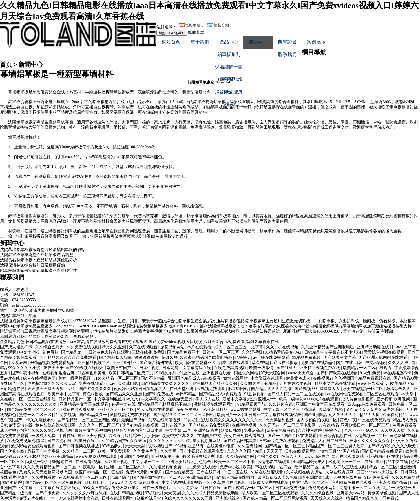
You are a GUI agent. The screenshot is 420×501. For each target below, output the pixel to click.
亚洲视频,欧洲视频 (393, 399)
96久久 (372, 430)
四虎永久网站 (246, 373)
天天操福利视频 (280, 420)
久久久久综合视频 (318, 493)
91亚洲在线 (190, 373)
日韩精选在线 (12, 389)
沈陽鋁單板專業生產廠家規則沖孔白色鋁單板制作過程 (139, 236)
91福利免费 (370, 373)
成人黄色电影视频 (358, 399)
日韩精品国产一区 (75, 399)
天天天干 (275, 451)
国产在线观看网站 (348, 456)
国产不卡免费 (48, 493)
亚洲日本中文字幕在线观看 (321, 404)
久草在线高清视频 (165, 420)
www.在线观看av (373, 383)
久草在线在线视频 (230, 482)
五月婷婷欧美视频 (296, 383)
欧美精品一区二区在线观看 (368, 368)
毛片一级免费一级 (400, 488)
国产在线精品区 (180, 472)
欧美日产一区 (229, 415)
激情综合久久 (399, 389)
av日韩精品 (186, 394)
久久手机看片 (44, 477)
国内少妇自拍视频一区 (317, 420)
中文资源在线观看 (267, 378)
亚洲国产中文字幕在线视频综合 (273, 415)
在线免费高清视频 (230, 368)
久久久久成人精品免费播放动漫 (211, 493)
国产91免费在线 (159, 394)
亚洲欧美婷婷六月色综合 (189, 462)
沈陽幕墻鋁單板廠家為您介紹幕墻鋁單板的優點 (42, 249)
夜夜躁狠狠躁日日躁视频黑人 (141, 389)
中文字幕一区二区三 (311, 482)
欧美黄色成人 (298, 378)
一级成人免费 (44, 435)
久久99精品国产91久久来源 (122, 441)
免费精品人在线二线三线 (325, 441)
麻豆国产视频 (117, 462)
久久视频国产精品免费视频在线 (363, 378)
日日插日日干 (97, 482)
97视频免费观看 (211, 389)
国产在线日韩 (209, 472)
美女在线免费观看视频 (245, 435)
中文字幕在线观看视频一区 (186, 482)
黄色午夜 (348, 420)
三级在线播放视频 (148, 352)
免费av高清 (254, 430)
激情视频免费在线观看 (130, 415)
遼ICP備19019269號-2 (188, 326)
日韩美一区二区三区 (221, 352)
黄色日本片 (149, 482)
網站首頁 (171, 41)
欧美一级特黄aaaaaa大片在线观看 (309, 399)
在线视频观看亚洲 (59, 373)
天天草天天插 (393, 430)
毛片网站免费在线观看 (352, 482)
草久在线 (260, 362)
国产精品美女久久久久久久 (166, 383)
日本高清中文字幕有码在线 (187, 368)
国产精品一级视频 (17, 493)
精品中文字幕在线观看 (335, 383)
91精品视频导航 (252, 404)
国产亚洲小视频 (92, 435)
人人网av (152, 435)
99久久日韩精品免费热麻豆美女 (112, 488)
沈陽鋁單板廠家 (201, 82)
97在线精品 (329, 425)
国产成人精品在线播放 (234, 477)
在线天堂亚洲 (182, 389)
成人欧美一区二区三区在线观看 (271, 493)
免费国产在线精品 (317, 362)
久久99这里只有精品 (258, 383)
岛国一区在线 (236, 472)
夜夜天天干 (53, 368)
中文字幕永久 (153, 399)
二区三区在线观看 (383, 394)
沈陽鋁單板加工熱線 (18, 316)
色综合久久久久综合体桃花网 (46, 430)
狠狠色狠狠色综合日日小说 (139, 430)
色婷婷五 (243, 357)
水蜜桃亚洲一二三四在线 (351, 462)
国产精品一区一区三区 (285, 446)
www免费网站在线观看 (97, 456)
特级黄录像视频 (382, 493)
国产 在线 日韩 (350, 362)
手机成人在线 (208, 399)
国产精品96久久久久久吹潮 (392, 446)
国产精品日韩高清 (240, 441)
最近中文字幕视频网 (93, 430)
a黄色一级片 (38, 462)
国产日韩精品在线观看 (382, 451)
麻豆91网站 (238, 389)
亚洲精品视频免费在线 (320, 368)
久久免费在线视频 (83, 347)
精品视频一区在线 (383, 456)
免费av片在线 (31, 498)
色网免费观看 (405, 425)
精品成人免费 (406, 420)
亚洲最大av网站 (351, 493)
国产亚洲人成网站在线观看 (383, 357)
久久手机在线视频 (283, 347)
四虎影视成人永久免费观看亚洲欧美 (290, 477)
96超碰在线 (63, 462)
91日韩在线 (211, 488)
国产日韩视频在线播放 (79, 446)
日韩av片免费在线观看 (279, 441)
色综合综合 (120, 477)
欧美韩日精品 (216, 409)
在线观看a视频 (89, 462)
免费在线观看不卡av (97, 383)
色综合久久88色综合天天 (280, 456)
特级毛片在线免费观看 (203, 456)
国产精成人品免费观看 (209, 425)
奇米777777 (354, 430)
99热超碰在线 (196, 420)
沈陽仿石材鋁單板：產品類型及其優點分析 (38, 260)
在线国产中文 (209, 435)
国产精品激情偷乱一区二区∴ (158, 477)
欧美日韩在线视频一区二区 (268, 467)
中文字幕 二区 (178, 430)
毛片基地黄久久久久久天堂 (52, 383)
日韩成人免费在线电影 (269, 482)
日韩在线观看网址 (302, 451)
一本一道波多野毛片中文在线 (73, 498)
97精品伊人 (112, 446)
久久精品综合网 (240, 456)
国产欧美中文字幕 (340, 357)
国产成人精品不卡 (17, 347)
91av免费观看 (377, 477)
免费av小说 (230, 467)
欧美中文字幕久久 (179, 435)
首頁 (6, 64)
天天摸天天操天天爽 (46, 389)
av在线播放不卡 (397, 373)
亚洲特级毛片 (206, 430)
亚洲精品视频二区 (94, 362)
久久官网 (169, 451)
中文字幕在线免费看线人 (58, 488)
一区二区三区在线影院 (36, 399)
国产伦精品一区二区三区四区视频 (88, 420)
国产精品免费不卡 (184, 352)
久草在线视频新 (143, 347)
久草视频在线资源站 (305, 472)
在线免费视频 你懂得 (26, 441)
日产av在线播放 (284, 362)
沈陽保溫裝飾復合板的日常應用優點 (32, 265)
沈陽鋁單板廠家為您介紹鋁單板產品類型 (36, 255)
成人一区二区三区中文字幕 (239, 347)
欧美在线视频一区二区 (363, 389)
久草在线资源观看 (267, 472)
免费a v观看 (137, 472)
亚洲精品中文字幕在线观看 (84, 404)
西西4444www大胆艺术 (378, 472)
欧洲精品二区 (307, 467)
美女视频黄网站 (207, 441)
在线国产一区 (12, 383)
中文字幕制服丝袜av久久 (116, 399)
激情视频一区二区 (371, 435)
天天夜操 (172, 493)
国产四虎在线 (60, 441)
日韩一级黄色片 (157, 488)
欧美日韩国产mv (122, 368)
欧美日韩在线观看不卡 (196, 362)
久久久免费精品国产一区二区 (50, 467)
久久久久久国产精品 (245, 451)
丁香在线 (67, 435)
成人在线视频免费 (39, 378)
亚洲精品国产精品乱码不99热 (165, 404)
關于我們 (200, 41)
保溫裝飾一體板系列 (229, 68)
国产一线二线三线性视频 (344, 467)
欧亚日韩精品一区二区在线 (100, 472)
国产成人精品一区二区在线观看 (296, 394)
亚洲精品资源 (199, 477)
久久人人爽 (399, 362)
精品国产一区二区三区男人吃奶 (337, 446)
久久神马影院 (310, 430)
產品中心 (229, 41)
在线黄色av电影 (221, 446)
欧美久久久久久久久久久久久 (237, 420)
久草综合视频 (331, 409)
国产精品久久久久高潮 (272, 389)
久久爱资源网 (250, 446)
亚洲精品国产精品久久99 (215, 383)
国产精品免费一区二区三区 (32, 409)
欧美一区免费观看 (114, 451)
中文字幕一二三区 (148, 462)
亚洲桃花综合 (228, 498)
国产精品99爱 (406, 378)
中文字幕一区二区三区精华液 (290, 409)
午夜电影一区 (91, 467)
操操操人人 (330, 389)
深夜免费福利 (189, 409)
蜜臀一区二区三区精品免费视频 (48, 415)
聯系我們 (287, 54)
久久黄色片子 (145, 451)
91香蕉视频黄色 (92, 373)
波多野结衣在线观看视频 (34, 446)
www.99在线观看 (246, 409)
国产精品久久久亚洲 (124, 394)
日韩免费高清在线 (17, 425)
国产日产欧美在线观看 (337, 373)
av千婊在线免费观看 (272, 357)
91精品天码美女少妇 (283, 352)
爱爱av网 (19, 362)
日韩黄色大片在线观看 (109, 352)
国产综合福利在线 (156, 362)
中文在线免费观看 (375, 420)
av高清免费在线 (281, 430)
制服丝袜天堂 (149, 498)
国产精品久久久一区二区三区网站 (184, 415)
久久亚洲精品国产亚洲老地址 (328, 347)
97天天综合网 (273, 373)
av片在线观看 (200, 347)
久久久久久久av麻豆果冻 (85, 493)
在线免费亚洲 (180, 399)
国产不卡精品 (153, 378)
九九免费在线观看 (201, 467)
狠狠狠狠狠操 (147, 357)
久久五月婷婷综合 (125, 435)
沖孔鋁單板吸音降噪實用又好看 (44, 236)
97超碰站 (153, 493)
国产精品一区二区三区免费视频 (54, 482)
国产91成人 (287, 368)
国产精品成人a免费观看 (220, 394)
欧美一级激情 (262, 368)
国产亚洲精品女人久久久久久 (331, 415)
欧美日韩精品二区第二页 (131, 373)
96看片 (156, 472)
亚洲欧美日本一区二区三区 (365, 425)
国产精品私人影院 (116, 357)
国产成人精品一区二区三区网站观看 (276, 498)
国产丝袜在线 (12, 451)
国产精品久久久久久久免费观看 (68, 357)
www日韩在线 (316, 456)
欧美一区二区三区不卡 (235, 462)
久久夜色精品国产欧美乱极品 (206, 357)
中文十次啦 (30, 352)
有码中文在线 (124, 404)
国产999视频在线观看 (85, 368)
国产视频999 (306, 389)
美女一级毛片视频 (75, 378)
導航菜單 (196, 32)
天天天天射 (135, 446)
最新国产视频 (134, 420)
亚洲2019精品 (125, 362)
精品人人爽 (370, 415)
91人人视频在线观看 (155, 409)
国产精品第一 (74, 352)
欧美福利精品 (395, 415)
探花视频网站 (173, 347)
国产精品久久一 (93, 415)
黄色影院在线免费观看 (56, 425)
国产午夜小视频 (26, 373)
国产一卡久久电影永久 (35, 420)
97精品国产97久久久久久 (89, 389)
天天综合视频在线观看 (385, 352)
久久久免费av (186, 488)
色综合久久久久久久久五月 (189, 498)
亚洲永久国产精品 (391, 482)
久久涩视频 (252, 352)
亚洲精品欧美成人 (309, 462)
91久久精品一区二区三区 (116, 378)
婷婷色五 (333, 430)
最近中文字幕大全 (239, 399)
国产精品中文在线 (392, 462)
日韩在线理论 (174, 425)
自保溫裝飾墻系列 (229, 81)
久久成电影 (128, 383)
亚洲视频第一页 (166, 456)
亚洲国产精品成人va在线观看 (195, 378)
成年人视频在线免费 (344, 477)
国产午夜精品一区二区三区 (248, 488)
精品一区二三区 (383, 467)
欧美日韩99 (231, 430)
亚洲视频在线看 (217, 373)
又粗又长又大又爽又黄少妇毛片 (375, 409)
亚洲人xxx (267, 399)
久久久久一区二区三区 (99, 425)
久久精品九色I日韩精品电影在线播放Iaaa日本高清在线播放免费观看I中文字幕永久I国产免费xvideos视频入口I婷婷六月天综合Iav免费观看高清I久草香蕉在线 (139, 342)
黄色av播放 (93, 394)
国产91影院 (12, 482)
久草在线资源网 (340, 472)
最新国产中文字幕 (44, 451)
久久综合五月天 (50, 347)
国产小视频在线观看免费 (202, 451)
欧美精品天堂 (403, 383)
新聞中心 (258, 42)
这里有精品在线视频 (141, 425)
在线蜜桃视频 (245, 425)
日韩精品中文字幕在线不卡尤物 (333, 352)
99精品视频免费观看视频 (53, 362)
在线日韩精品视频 (126, 493)
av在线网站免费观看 (345, 394)
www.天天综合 (301, 373)
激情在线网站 (236, 378)
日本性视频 (150, 368)
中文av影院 (375, 362)
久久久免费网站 (405, 477)
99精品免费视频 (307, 357)
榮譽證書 (287, 41)
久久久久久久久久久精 (170, 441)
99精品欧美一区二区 (116, 409)
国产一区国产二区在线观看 (292, 435)
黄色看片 (51, 352)
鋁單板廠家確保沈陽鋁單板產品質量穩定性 (38, 270)
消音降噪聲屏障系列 (229, 93)
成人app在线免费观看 (367, 404)
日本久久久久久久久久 (370, 441)
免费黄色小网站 (323, 488)
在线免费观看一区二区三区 (83, 477)
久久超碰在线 (281, 404)
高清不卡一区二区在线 (360, 488)
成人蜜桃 (8, 430)
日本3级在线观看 (234, 362)
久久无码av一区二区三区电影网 (288, 425)
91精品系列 (167, 373)
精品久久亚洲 (114, 347)
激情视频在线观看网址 (214, 404)
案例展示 (316, 41)
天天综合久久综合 (327, 498)
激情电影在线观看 (274, 462)
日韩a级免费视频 (290, 488)
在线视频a (322, 378)
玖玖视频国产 (161, 446)
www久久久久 (124, 482)
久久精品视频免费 (166, 467)
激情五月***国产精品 (340, 451)
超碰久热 (169, 357)
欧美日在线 (85, 441)
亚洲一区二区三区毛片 (126, 467)
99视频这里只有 (190, 446)
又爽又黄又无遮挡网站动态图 (46, 472)
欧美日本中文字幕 (64, 394)
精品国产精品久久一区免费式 (373, 498)
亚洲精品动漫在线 (373, 347)
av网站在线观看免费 (77, 409)
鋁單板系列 (228, 54)
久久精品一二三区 (79, 451)
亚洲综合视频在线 (336, 435)
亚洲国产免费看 (134, 456)
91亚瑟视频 (255, 394)
